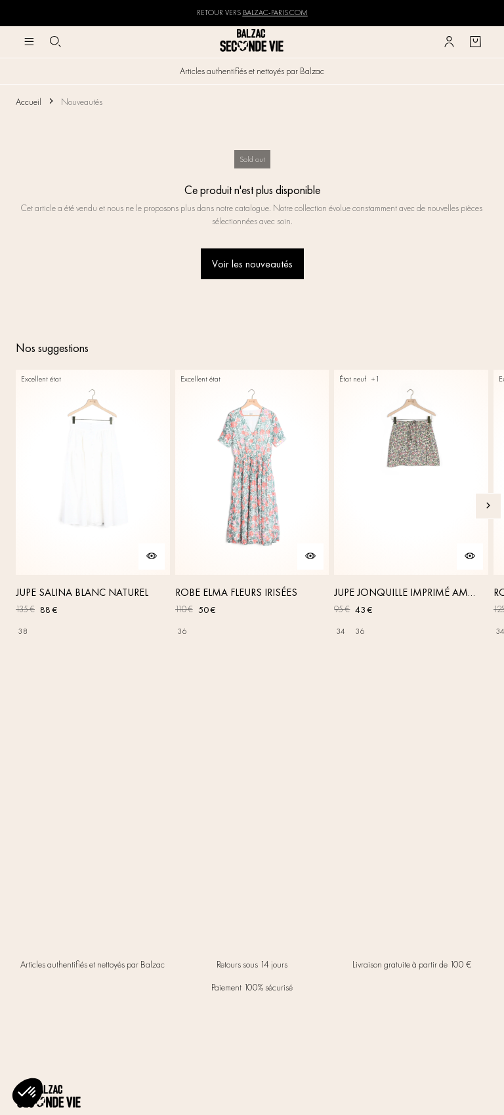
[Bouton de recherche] (55, 42)
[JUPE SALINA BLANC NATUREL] (93, 506)
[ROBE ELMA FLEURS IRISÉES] (252, 506)
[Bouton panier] (475, 42)
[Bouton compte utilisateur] (449, 42)
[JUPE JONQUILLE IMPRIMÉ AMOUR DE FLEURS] (411, 506)
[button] (27, 1092)
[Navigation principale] (29, 42)
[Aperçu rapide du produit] (151, 556)
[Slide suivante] (488, 506)
